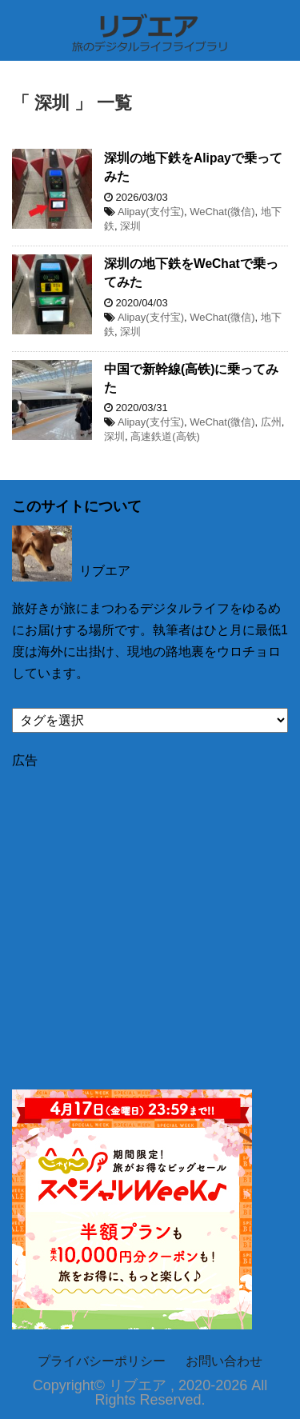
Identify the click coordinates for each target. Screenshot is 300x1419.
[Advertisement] (150, 919)
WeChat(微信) (222, 212)
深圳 (130, 226)
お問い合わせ (224, 1361)
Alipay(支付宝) (151, 212)
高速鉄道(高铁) (165, 436)
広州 (271, 422)
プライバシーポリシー (102, 1361)
